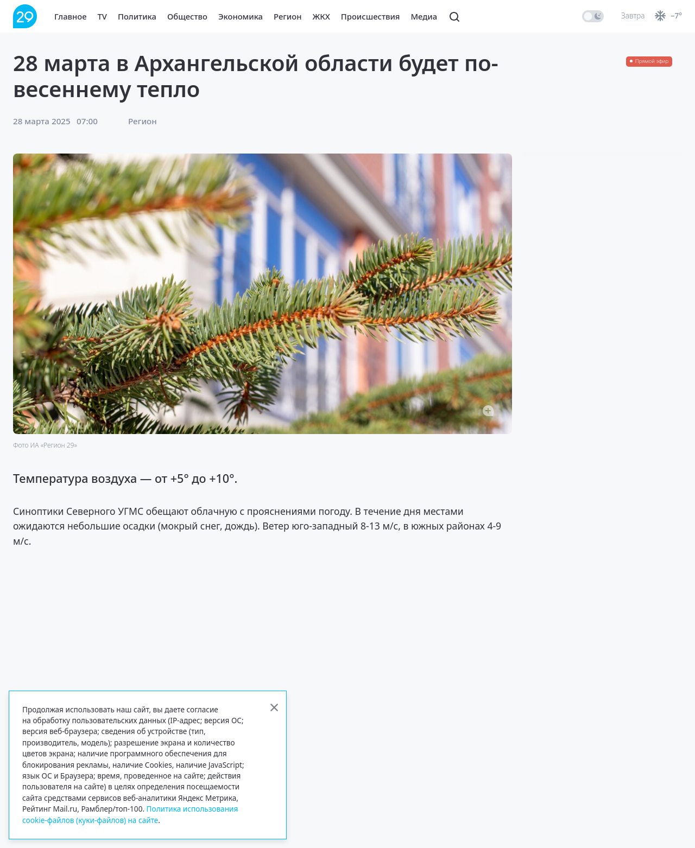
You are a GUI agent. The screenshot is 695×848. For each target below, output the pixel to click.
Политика (137, 16)
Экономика (240, 16)
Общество (187, 16)
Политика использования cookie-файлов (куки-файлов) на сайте (130, 814)
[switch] (593, 16)
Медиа (424, 16)
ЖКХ (321, 16)
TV (102, 16)
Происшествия (370, 16)
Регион (287, 16)
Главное (70, 16)
